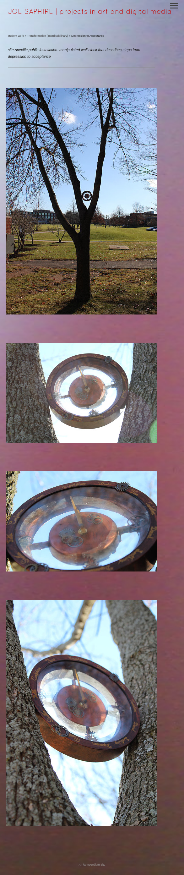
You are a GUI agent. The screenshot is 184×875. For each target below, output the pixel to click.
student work (16, 35)
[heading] (90, 12)
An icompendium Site (91, 864)
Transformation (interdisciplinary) (47, 35)
